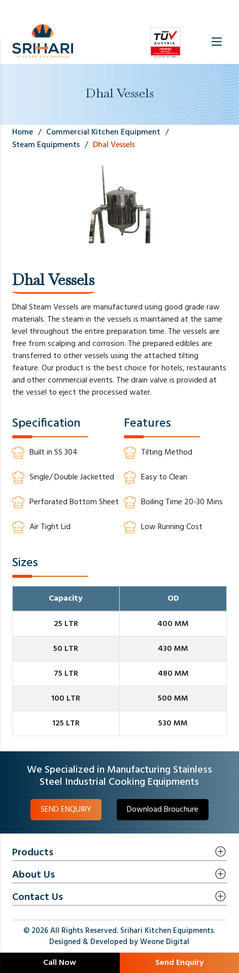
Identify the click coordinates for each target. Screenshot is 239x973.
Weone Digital (164, 942)
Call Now (59, 962)
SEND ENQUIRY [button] (66, 809)
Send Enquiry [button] (179, 962)
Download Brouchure (162, 809)
